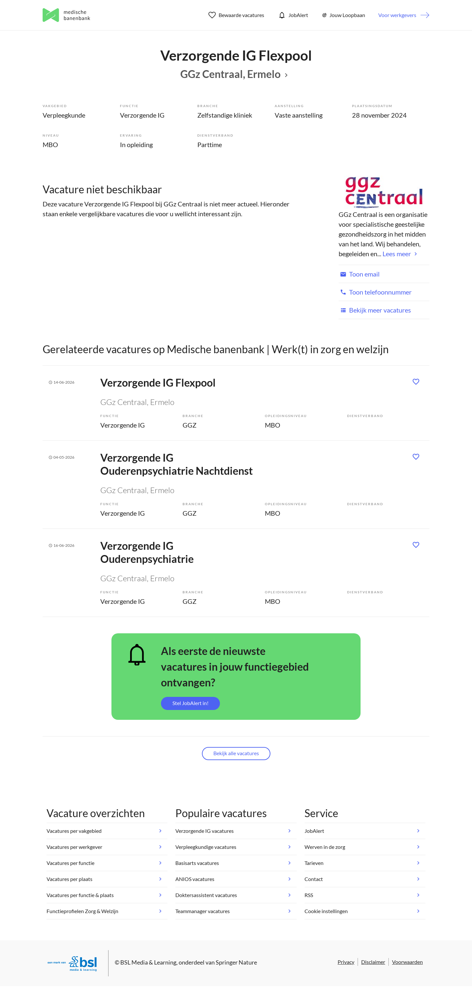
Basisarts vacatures (197, 863)
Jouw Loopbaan (343, 15)
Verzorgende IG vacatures (204, 831)
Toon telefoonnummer (375, 292)
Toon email (359, 274)
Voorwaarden (407, 962)
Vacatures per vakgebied (74, 831)
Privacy (346, 962)
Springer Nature (236, 962)
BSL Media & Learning (148, 962)
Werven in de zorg (325, 847)
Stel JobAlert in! (190, 703)
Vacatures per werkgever (74, 847)
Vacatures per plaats (69, 879)
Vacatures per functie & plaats (80, 895)
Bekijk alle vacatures (236, 753)
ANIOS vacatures (194, 879)
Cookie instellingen (326, 911)
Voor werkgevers (397, 15)
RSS (309, 895)
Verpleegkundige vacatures (205, 847)
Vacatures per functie (70, 863)
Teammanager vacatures (202, 911)
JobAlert (292, 15)
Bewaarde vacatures (236, 15)
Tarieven (314, 863)
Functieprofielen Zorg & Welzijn (82, 911)
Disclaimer (373, 962)
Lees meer (397, 254)
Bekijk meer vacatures (375, 310)
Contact (314, 879)
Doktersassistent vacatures (206, 895)
